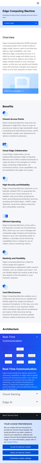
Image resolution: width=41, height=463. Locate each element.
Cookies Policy (11, 442)
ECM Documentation (13, 91)
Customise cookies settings (20, 458)
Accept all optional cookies (20, 447)
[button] (20, 340)
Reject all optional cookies (20, 453)
